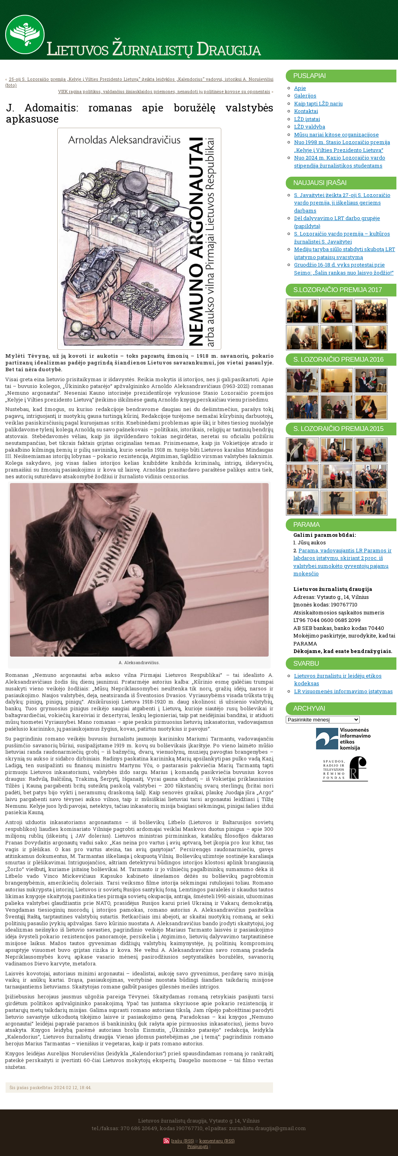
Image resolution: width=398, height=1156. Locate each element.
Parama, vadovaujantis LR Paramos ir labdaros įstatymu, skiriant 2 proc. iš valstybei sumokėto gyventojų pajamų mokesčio (342, 562)
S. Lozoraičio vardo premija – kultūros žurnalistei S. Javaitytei (342, 237)
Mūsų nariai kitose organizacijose (336, 134)
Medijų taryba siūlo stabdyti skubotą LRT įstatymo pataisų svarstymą (344, 253)
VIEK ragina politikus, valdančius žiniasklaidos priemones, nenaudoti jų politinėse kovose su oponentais (164, 91)
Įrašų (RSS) (182, 1141)
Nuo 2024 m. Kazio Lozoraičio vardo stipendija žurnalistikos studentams (339, 161)
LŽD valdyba (309, 126)
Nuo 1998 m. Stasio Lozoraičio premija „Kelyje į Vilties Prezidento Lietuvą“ (342, 146)
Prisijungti (197, 1146)
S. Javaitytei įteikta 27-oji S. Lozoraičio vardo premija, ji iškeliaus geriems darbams (342, 202)
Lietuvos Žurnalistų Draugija (153, 47)
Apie (300, 88)
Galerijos (305, 95)
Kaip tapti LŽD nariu (318, 103)
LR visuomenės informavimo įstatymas (343, 691)
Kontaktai (306, 111)
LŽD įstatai (307, 119)
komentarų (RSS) (217, 1141)
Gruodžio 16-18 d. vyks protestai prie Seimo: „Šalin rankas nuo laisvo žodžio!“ (344, 268)
